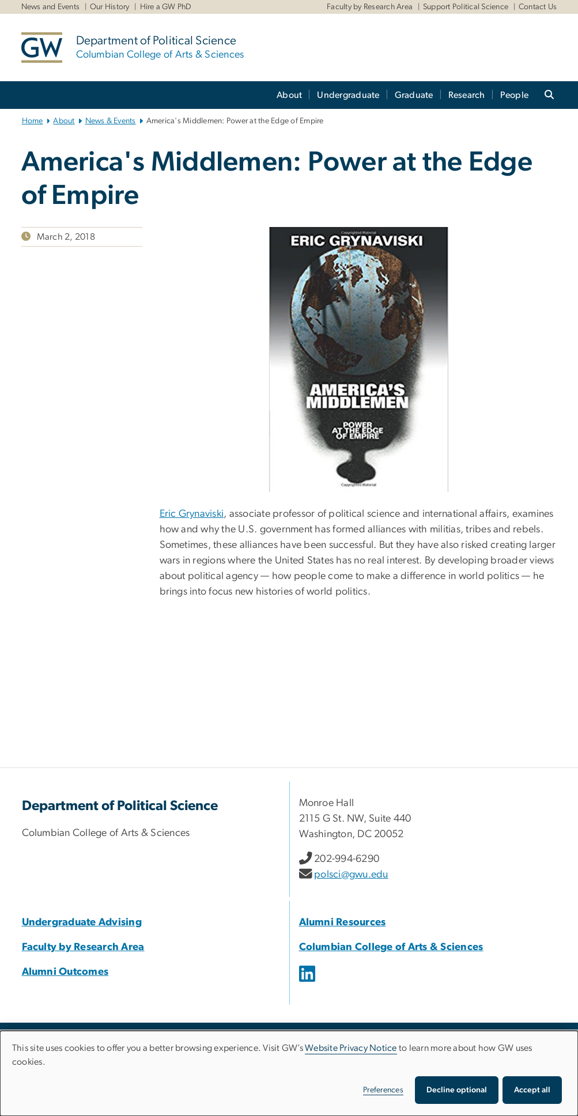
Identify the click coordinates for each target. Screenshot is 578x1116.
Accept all (532, 1090)
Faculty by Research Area (370, 7)
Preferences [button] (383, 1090)
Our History (110, 7)
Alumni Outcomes (65, 972)
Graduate (414, 95)
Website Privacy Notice (351, 1048)
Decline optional (456, 1090)
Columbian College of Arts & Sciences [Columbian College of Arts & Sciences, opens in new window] (391, 947)
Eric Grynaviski (192, 514)
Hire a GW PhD (166, 7)
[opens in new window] (308, 982)
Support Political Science (465, 7)
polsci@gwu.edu (351, 874)
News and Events (50, 7)
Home (32, 121)
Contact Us (538, 7)
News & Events (110, 121)
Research (466, 95)
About (289, 95)
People (514, 95)
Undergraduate (348, 95)
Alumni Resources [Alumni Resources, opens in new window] (342, 922)
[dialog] (289, 1073)
